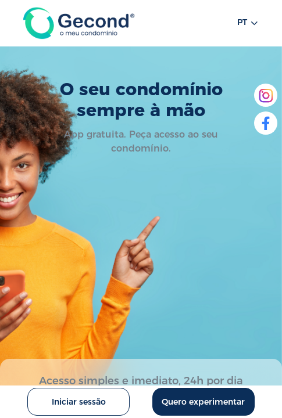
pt (248, 23)
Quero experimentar (203, 402)
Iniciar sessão (79, 402)
